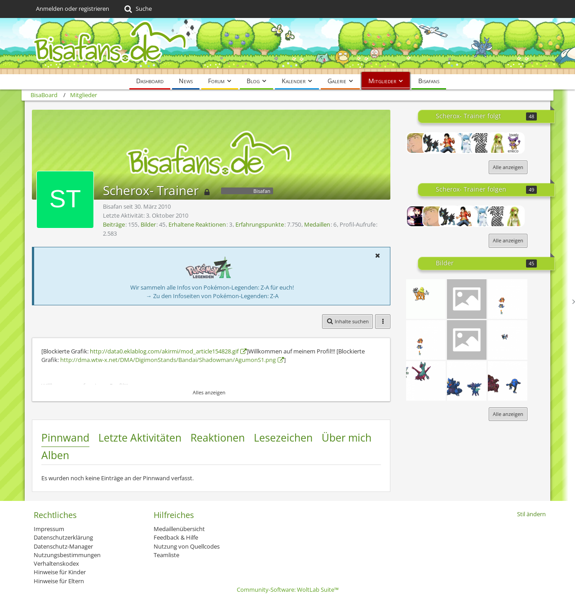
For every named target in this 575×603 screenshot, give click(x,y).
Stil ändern (531, 514)
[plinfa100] (514, 143)
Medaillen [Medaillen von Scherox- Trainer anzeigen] (317, 224)
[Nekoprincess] (498, 143)
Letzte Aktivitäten (139, 437)
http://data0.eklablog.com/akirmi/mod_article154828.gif (164, 351)
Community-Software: (288, 589)
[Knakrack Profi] (449, 143)
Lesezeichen (283, 437)
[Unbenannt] (426, 299)
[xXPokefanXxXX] (433, 143)
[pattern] (507, 381)
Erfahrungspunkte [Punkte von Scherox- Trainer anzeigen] (259, 224)
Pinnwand (65, 437)
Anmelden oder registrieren (72, 8)
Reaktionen (217, 437)
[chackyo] (417, 143)
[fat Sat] (507, 299)
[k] (467, 340)
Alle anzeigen (508, 167)
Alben (55, 455)
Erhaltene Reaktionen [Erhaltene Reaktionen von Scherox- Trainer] (197, 224)
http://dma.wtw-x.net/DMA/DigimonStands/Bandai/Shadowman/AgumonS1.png (168, 360)
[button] (377, 255)
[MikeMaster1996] (481, 143)
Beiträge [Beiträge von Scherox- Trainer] (114, 224)
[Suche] (137, 9)
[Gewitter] (467, 381)
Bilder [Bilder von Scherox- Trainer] (148, 224)
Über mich (347, 437)
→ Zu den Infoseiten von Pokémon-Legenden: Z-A (212, 296)
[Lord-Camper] (417, 216)
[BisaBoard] (287, 46)
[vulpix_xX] (465, 143)
